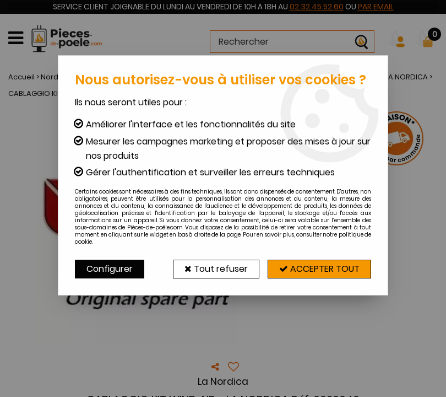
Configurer (109, 268)
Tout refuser (216, 268)
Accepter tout (319, 268)
